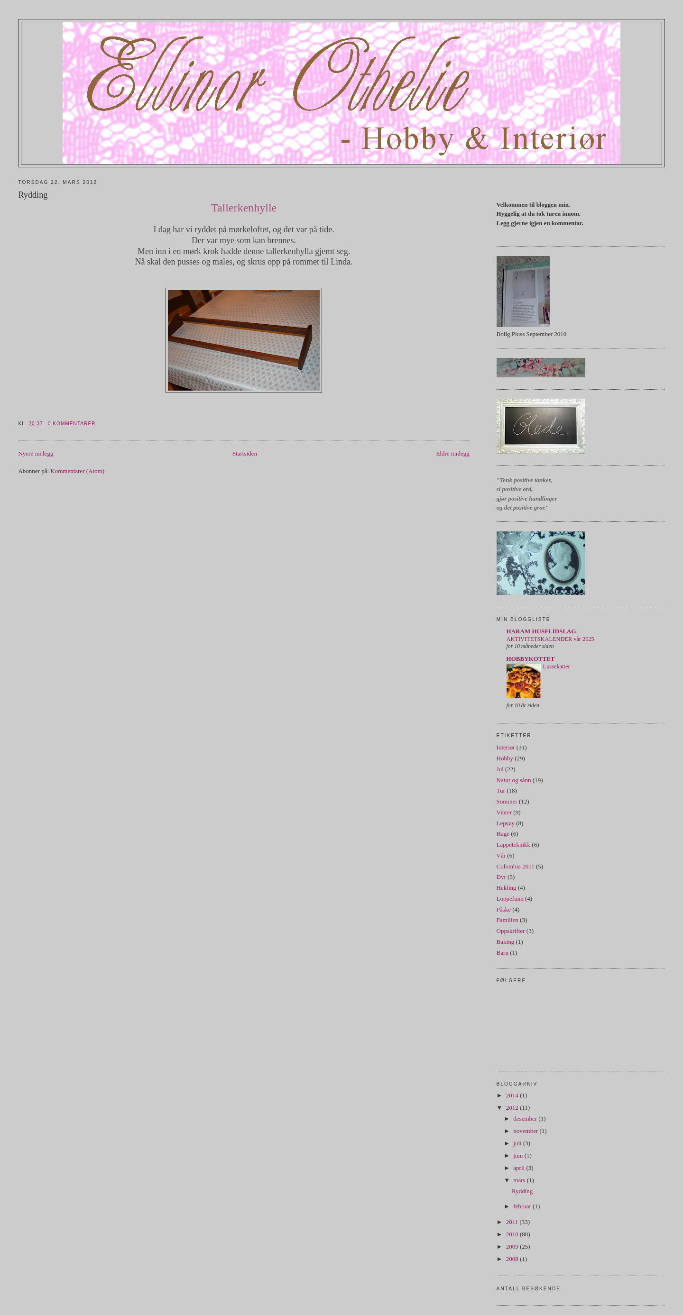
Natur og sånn (514, 780)
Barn (502, 952)
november (526, 1130)
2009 (513, 1246)
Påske (504, 909)
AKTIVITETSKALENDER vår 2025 (550, 639)
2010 (513, 1234)
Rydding (32, 195)
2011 (513, 1221)
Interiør (506, 747)
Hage (503, 833)
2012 (513, 1107)
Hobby (505, 758)
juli (518, 1143)
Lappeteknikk (513, 844)
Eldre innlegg (452, 453)
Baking (506, 941)
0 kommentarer (72, 423)
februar (523, 1206)
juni (518, 1155)
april (519, 1167)
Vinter (504, 812)
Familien (507, 919)
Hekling (507, 887)
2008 (513, 1258)
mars (520, 1180)
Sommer (507, 801)
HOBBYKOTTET (531, 658)
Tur (501, 790)
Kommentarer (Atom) (77, 471)
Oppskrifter (511, 930)
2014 (513, 1095)
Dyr (501, 876)
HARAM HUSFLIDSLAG (541, 631)
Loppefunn (510, 898)
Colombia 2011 (516, 866)
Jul (500, 769)
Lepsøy (506, 823)
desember (525, 1118)
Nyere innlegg (35, 453)
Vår (501, 855)
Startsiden (244, 453)
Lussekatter (556, 666)
